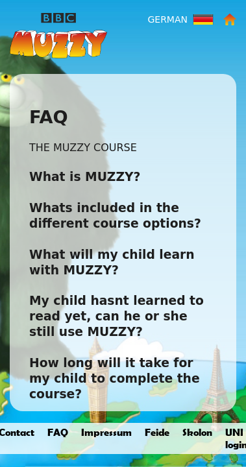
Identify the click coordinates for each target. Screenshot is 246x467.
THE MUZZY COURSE (83, 147)
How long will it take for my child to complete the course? (114, 378)
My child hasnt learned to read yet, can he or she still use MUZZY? (116, 316)
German (167, 19)
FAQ (57, 432)
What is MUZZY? (84, 177)
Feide (157, 432)
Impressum (106, 432)
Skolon (197, 432)
